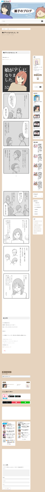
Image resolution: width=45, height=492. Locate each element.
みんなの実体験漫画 (36, 104)
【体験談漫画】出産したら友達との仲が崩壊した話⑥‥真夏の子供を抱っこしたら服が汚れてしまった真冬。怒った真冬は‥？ (40, 176)
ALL (4, 423)
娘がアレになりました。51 (7, 59)
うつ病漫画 (39, 113)
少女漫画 (35, 209)
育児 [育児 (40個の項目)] (35, 232)
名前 (4, 477)
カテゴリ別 (9, 423)
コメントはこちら (6, 372)
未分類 (35, 211)
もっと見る (9, 444)
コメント (4, 468)
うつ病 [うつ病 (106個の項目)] (35, 221)
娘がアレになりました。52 (37, 112)
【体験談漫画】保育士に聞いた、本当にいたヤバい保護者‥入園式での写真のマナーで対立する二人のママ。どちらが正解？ (40, 158)
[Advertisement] (16, 42)
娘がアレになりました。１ (37, 118)
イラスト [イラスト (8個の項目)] (39, 221)
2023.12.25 (18, 384)
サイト (4, 484)
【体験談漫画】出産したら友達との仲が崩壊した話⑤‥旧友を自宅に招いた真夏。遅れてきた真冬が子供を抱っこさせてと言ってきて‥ (40, 185)
